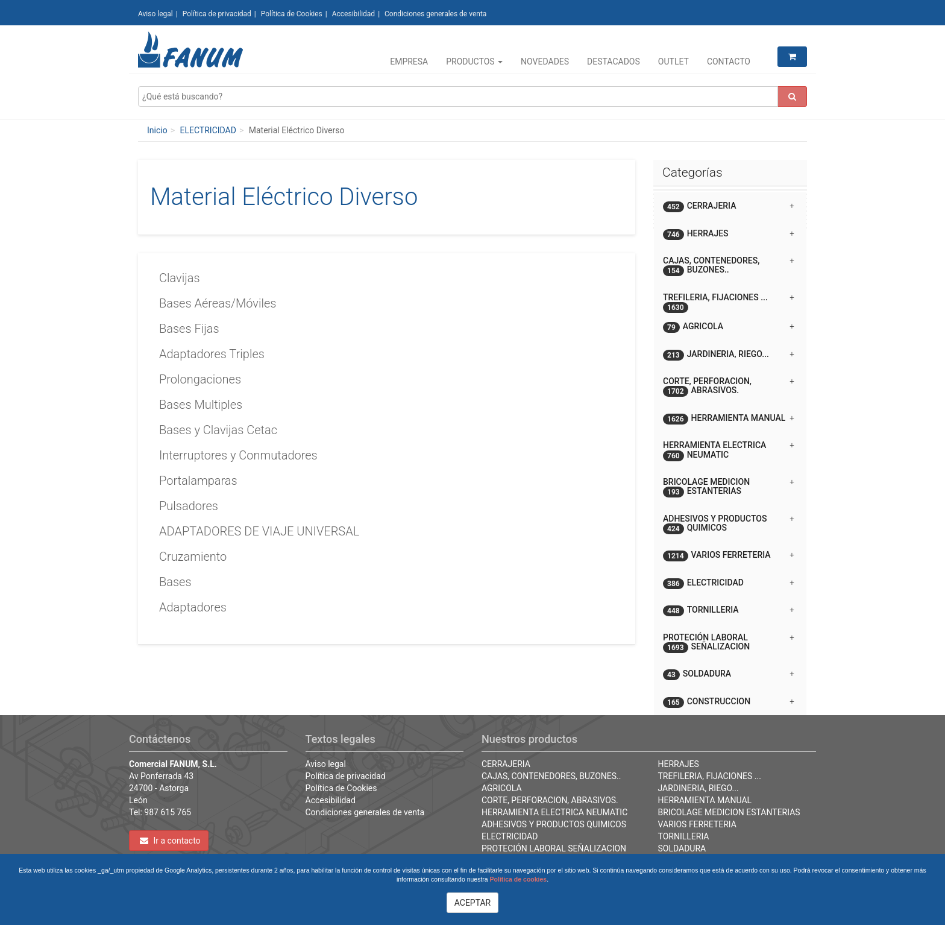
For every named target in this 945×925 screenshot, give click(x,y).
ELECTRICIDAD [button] (728, 583)
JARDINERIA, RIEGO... (698, 788)
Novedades (545, 61)
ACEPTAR (472, 903)
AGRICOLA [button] (728, 327)
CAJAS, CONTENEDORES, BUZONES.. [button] (728, 266)
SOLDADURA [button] (728, 674)
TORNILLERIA (683, 836)
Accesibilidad (353, 14)
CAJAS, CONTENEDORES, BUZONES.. (551, 776)
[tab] (730, 205)
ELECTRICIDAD (208, 130)
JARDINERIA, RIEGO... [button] (728, 355)
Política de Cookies (291, 14)
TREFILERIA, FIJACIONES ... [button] (728, 301)
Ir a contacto (170, 840)
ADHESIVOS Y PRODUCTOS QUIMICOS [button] (728, 524)
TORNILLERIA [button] (728, 610)
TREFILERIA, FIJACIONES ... (709, 776)
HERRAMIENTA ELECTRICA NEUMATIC (554, 812)
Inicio (157, 130)
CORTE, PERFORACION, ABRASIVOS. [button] (728, 386)
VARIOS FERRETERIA (697, 824)
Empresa (409, 61)
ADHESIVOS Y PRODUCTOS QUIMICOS (554, 824)
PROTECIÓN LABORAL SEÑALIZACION (554, 848)
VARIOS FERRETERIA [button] (728, 555)
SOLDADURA (682, 848)
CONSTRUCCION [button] (728, 702)
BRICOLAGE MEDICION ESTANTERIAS (729, 812)
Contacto (728, 61)
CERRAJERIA (506, 764)
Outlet (673, 61)
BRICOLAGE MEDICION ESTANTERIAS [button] (728, 487)
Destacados (613, 61)
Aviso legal (155, 14)
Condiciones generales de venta (435, 14)
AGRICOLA (502, 788)
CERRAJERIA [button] (728, 206)
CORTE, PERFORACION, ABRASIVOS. (550, 800)
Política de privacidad (217, 14)
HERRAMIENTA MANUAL (705, 800)
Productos (474, 61)
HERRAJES (678, 764)
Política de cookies (518, 879)
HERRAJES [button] (728, 234)
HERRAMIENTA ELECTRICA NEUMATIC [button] (728, 450)
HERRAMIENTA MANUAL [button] (728, 419)
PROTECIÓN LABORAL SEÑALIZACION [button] (728, 643)
